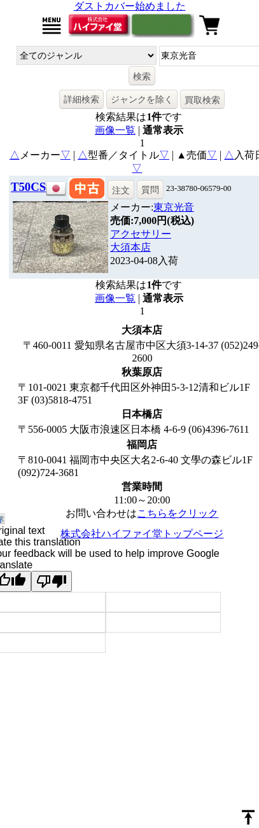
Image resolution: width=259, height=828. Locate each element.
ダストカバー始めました (130, 6)
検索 (142, 76)
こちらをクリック (177, 513)
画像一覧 (115, 130)
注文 (121, 190)
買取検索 (202, 100)
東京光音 (173, 207)
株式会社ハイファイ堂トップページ (141, 533)
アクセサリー (140, 233)
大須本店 (130, 247)
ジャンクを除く (142, 99)
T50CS (28, 186)
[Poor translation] (51, 581)
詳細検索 (81, 99)
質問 (150, 190)
